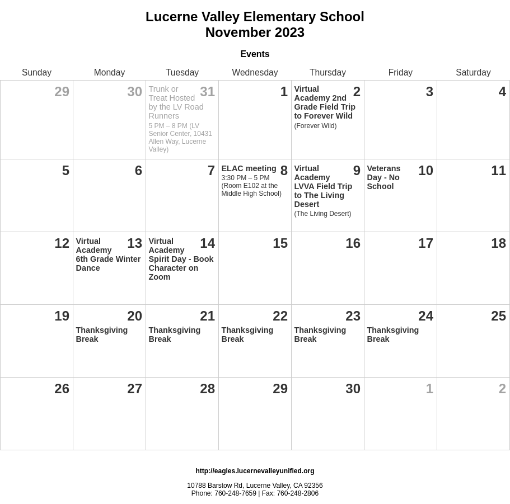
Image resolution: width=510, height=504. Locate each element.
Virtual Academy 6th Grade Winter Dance (108, 254)
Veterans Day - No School (384, 177)
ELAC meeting (249, 168)
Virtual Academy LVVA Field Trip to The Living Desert (323, 186)
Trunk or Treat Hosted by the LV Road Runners (176, 102)
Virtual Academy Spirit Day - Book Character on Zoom (181, 259)
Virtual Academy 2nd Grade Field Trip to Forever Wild (325, 102)
